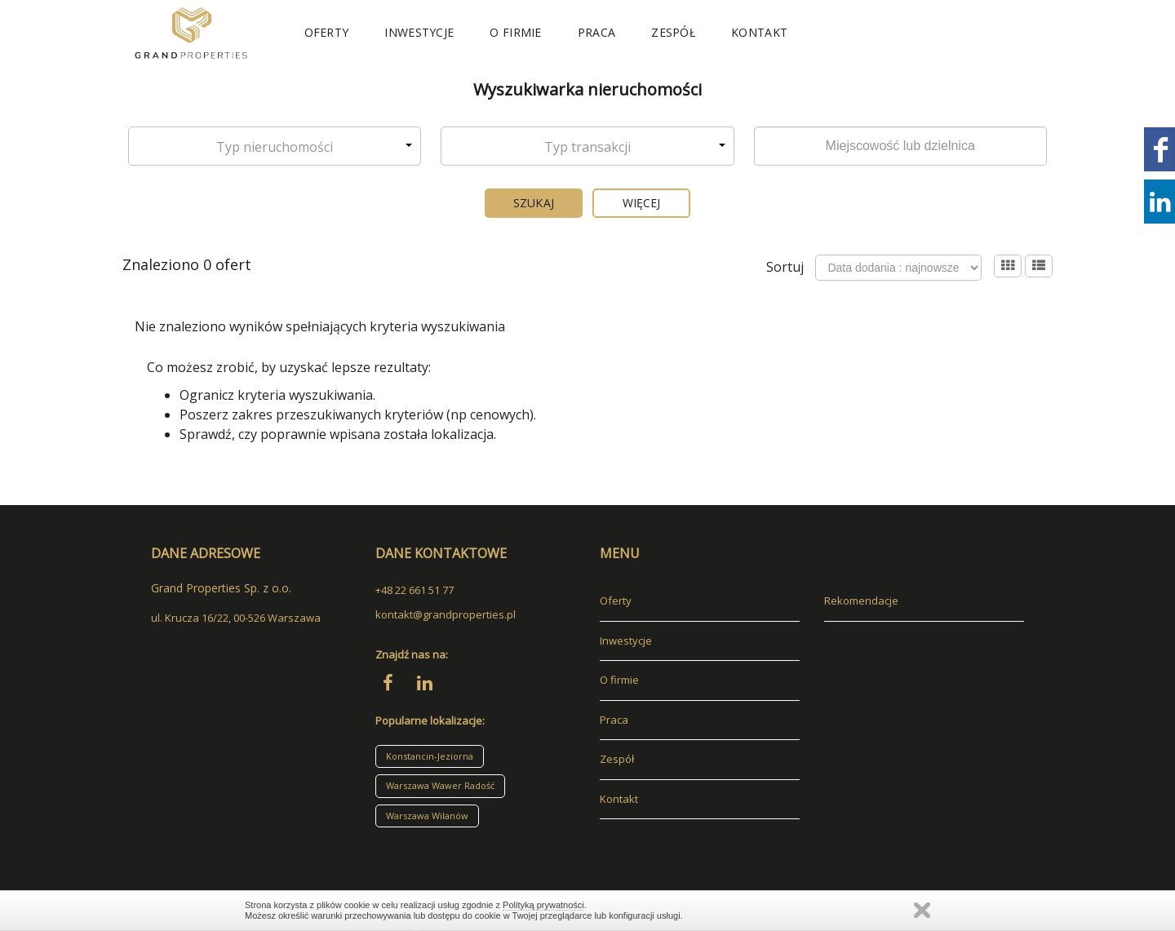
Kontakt (759, 32)
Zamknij (922, 910)
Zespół (673, 32)
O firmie (515, 32)
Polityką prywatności (543, 905)
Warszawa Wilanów (427, 815)
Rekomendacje (861, 600)
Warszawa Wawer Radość (440, 785)
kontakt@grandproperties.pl (445, 614)
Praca (597, 32)
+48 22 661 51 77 (414, 590)
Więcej (642, 203)
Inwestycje (419, 32)
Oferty (326, 32)
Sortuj (785, 267)
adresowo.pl (182, 841)
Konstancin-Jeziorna (429, 756)
